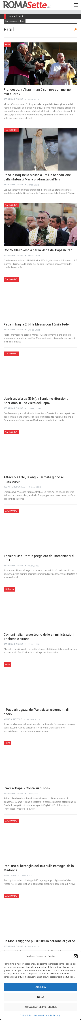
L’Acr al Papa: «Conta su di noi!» (27, 788)
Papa (7, 44)
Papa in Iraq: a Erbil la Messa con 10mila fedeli (37, 324)
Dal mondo (11, 130)
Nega (40, 997)
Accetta (40, 987)
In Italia (9, 589)
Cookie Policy (26, 1015)
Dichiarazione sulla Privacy (47, 1015)
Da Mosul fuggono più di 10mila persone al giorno (39, 941)
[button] (75, 956)
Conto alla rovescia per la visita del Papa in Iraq (38, 250)
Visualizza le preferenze (40, 1006)
